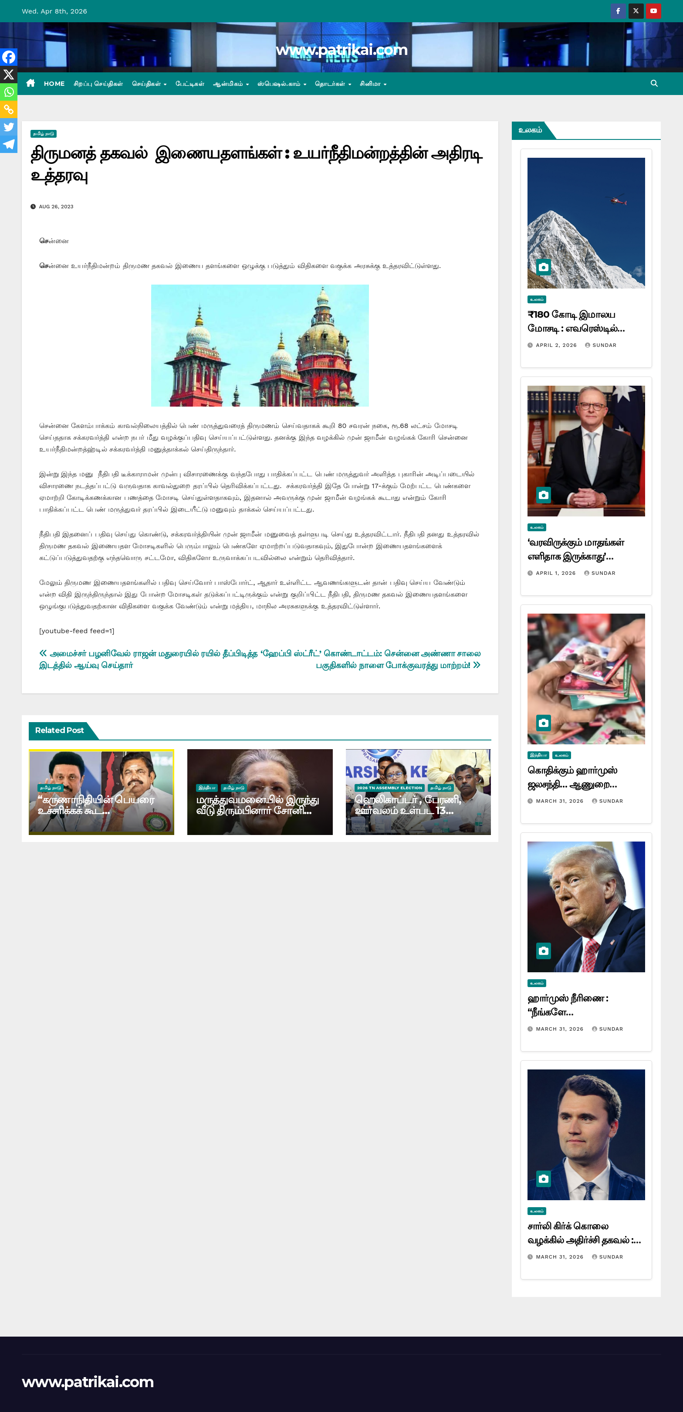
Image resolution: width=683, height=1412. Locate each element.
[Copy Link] (8, 109)
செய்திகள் (147, 84)
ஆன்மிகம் (229, 84)
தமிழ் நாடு (43, 133)
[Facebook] (8, 57)
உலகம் (537, 299)
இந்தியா (207, 787)
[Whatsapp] (8, 92)
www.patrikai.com (341, 50)
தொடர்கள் (331, 84)
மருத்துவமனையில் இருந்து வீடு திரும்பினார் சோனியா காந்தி (257, 810)
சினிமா (371, 84)
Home (54, 84)
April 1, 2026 (557, 573)
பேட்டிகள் (190, 84)
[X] (8, 74)
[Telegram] (8, 144)
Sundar (600, 345)
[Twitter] (8, 127)
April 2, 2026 (557, 345)
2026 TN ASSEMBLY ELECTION (389, 787)
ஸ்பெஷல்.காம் (279, 84)
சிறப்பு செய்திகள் (98, 84)
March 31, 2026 (560, 801)
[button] (654, 83)
